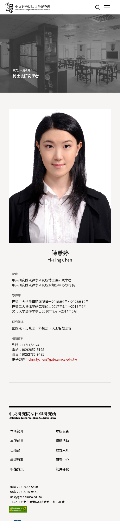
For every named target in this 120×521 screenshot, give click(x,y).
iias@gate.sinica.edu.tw (26, 497)
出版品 (15, 450)
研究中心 (62, 459)
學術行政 (17, 459)
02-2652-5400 (28, 487)
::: (89, 7)
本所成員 (25, 70)
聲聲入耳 (62, 450)
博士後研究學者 (26, 75)
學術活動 (62, 440)
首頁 (15, 70)
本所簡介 (17, 431)
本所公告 (62, 431)
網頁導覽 (62, 469)
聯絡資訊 (17, 469)
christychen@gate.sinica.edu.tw (53, 359)
